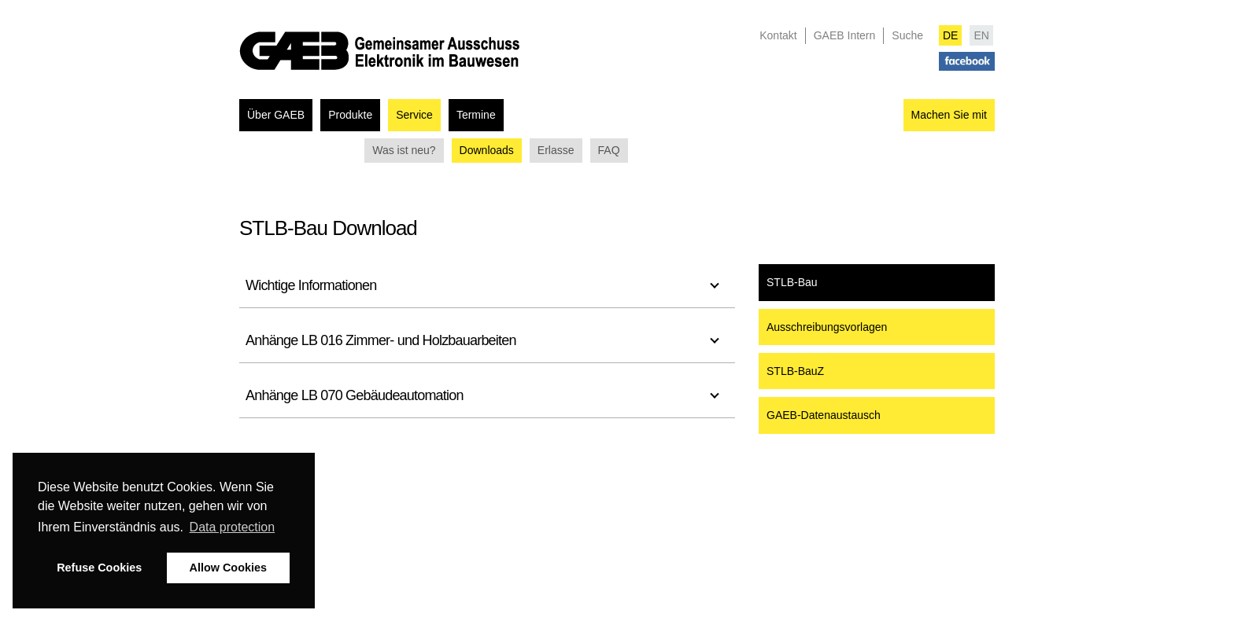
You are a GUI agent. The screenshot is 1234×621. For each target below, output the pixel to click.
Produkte (350, 114)
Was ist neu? (403, 150)
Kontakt (777, 35)
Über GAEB (276, 114)
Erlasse (556, 150)
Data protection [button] (232, 527)
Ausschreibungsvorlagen (827, 327)
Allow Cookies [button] (228, 567)
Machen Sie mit (949, 114)
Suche (907, 35)
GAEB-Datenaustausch (824, 415)
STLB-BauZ (795, 371)
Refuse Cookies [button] (99, 567)
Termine (476, 114)
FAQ (609, 150)
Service (414, 114)
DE (950, 35)
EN (981, 35)
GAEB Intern (845, 35)
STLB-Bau (792, 282)
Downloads (487, 150)
